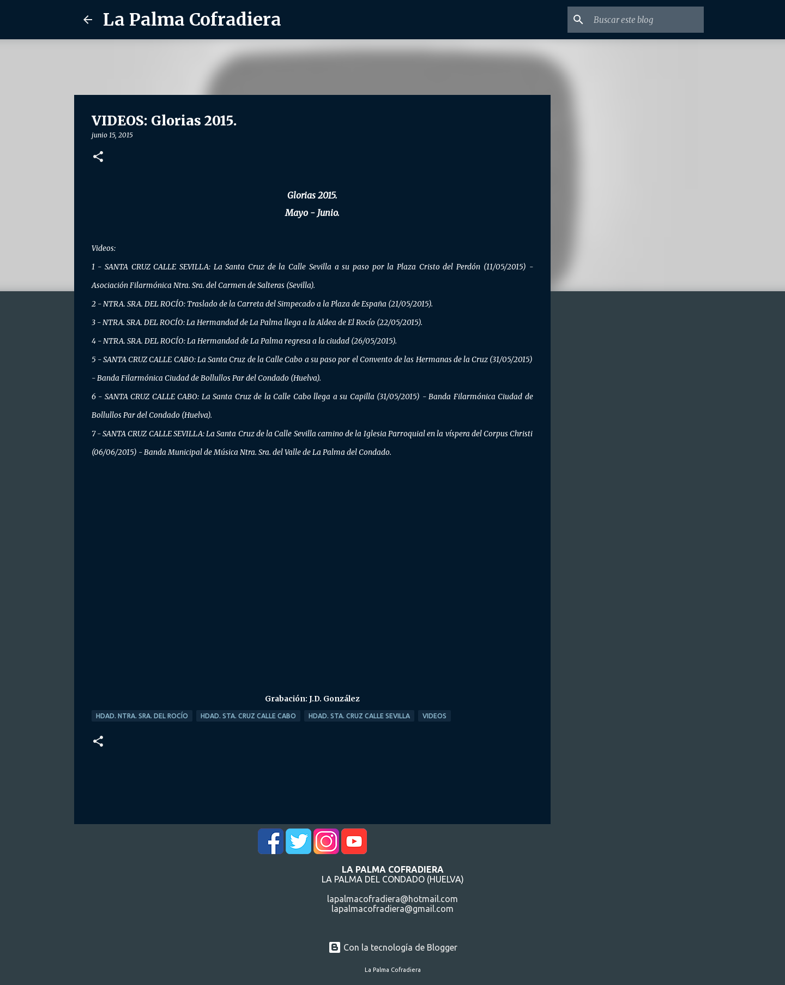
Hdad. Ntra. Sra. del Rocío (142, 715)
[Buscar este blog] (646, 20)
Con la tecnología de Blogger (392, 947)
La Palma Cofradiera (192, 20)
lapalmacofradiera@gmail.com (392, 909)
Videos (434, 715)
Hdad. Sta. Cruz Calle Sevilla (359, 715)
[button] (98, 157)
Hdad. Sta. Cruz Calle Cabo (248, 715)
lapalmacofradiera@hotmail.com (392, 899)
